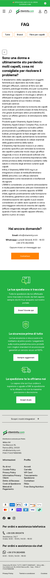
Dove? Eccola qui (26, 310)
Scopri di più (25, 400)
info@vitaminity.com (28, 235)
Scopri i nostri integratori (25, 419)
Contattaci (25, 256)
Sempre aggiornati (25, 357)
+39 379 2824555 (25, 242)
